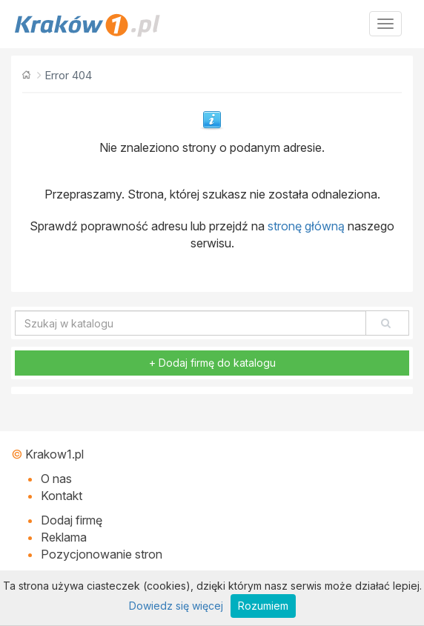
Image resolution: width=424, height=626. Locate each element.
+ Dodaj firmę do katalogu (212, 362)
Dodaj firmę (71, 520)
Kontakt (61, 495)
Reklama (64, 537)
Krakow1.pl (54, 454)
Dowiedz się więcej (176, 605)
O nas (56, 478)
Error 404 (68, 75)
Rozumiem (263, 605)
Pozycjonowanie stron (101, 554)
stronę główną (306, 226)
